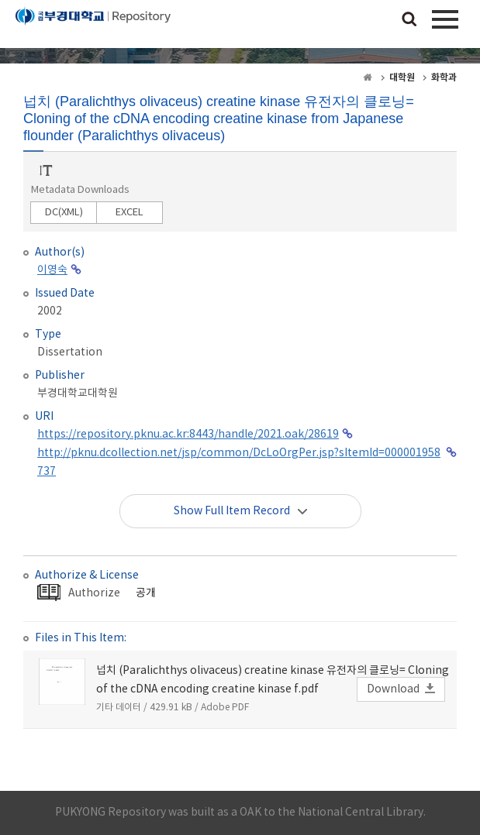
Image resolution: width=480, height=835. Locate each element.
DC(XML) (64, 212)
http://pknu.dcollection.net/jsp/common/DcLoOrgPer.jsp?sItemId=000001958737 (238, 462)
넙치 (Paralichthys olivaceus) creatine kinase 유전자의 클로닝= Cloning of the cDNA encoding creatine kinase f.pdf (272, 680)
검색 (409, 20)
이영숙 (52, 270)
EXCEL (129, 212)
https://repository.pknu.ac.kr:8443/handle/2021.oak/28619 (188, 434)
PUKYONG (93, 27)
